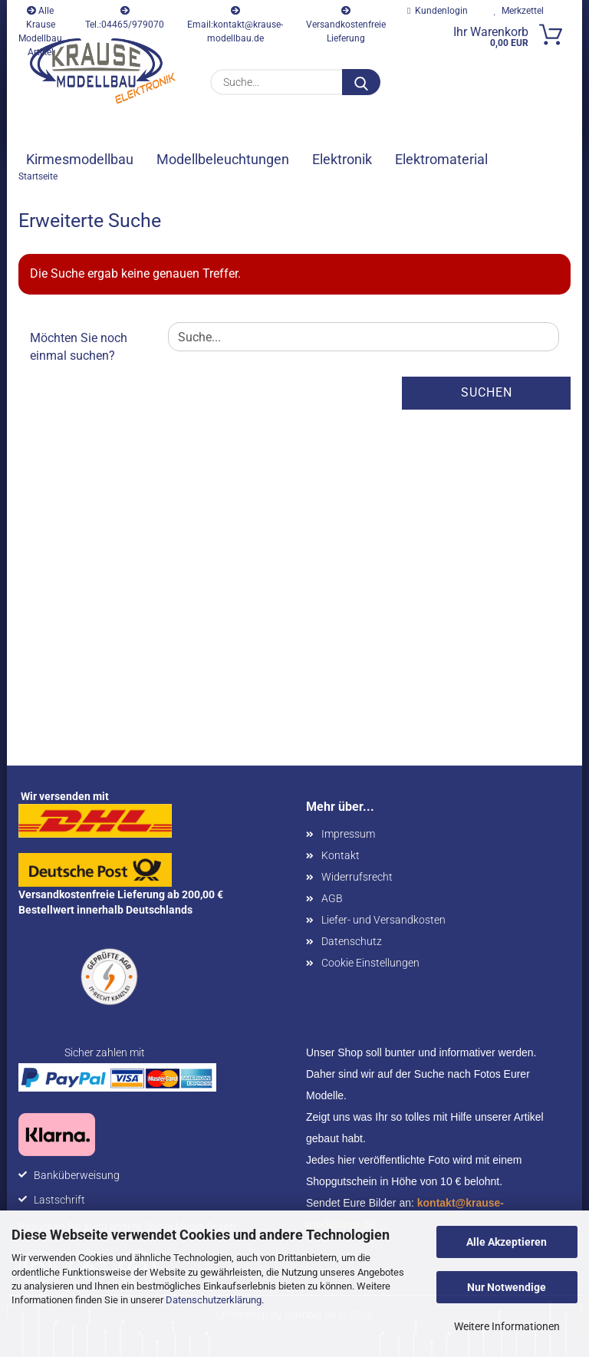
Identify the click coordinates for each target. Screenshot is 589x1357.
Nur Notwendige (506, 1287)
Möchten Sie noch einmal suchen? (78, 347)
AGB (332, 898)
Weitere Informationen (507, 1326)
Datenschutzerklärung (214, 1300)
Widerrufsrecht (357, 877)
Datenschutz (351, 941)
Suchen (486, 392)
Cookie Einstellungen (370, 963)
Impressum (348, 834)
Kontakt (340, 855)
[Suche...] (361, 82)
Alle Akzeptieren (506, 1242)
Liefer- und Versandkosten (383, 920)
